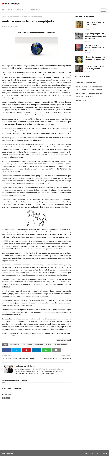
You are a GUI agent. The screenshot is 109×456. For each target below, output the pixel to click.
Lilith (77, 89)
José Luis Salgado (96, 86)
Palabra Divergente (20, 453)
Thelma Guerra (81, 100)
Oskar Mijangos (81, 93)
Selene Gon (79, 96)
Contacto (104, 453)
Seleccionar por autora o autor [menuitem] (15, 10)
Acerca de (95, 453)
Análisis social (14, 345)
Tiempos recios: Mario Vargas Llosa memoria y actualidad (94, 47)
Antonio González (91, 82)
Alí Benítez (7, 26)
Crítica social (39, 345)
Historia (48, 345)
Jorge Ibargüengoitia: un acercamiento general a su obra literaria (95, 36)
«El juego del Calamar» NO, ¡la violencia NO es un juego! (95, 58)
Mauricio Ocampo (88, 89)
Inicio (4, 17)
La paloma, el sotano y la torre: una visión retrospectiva (94, 24)
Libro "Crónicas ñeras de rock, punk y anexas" (94, 67)
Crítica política (27, 345)
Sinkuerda (89, 96)
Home (87, 453)
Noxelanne (99, 89)
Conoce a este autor (63, 340)
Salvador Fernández (13, 17)
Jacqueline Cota (81, 86)
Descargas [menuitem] (35, 10)
